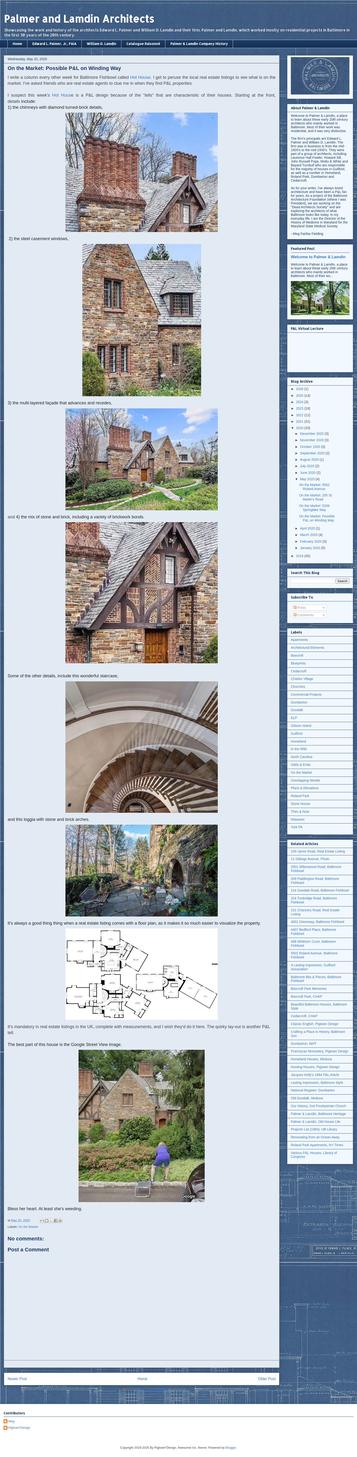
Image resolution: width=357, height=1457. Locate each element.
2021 (300, 421)
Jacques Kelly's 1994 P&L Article (315, 1075)
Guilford (296, 733)
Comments (304, 615)
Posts (300, 608)
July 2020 (307, 466)
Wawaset (297, 819)
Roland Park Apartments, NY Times (317, 1145)
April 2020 (308, 528)
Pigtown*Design (19, 1427)
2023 (300, 408)
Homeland (298, 741)
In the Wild (299, 749)
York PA (296, 827)
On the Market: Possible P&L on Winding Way (317, 518)
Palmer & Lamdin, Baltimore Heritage (318, 1114)
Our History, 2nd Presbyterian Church (318, 1106)
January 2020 (310, 548)
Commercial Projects (306, 694)
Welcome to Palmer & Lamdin (318, 257)
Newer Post (17, 1379)
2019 (300, 556)
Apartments (299, 640)
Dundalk (297, 710)
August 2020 (310, 459)
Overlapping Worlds (305, 780)
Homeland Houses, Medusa (311, 1059)
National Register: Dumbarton (313, 1090)
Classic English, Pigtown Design (314, 1024)
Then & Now (300, 811)
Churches (298, 687)
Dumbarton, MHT (303, 1044)
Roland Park (300, 796)
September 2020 (312, 453)
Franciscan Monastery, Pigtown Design (319, 1051)
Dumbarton (299, 702)
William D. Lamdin (101, 44)
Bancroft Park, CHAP (306, 996)
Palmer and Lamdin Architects (79, 18)
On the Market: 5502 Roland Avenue (314, 487)
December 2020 (312, 434)
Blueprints (298, 663)
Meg (11, 1421)
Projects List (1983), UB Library (314, 1129)
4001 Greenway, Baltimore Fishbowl (317, 922)
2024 (300, 402)
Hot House (140, 77)
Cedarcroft (298, 671)
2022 (300, 415)
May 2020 (307, 479)
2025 (300, 395)
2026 (300, 389)
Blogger (231, 1447)
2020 (300, 428)
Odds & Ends (301, 765)
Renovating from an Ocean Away (315, 1137)
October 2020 (310, 447)
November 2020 (312, 440)
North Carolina (301, 757)
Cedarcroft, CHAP (304, 1016)
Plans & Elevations (305, 788)
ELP (294, 718)
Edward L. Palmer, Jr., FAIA (54, 44)
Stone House (300, 804)
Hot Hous (61, 95)
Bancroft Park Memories (309, 989)
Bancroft (297, 655)
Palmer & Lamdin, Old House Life (315, 1122)
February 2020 (311, 541)
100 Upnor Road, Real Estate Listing (318, 851)
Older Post (267, 1379)
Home (17, 44)
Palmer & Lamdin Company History (199, 44)
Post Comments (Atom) (151, 1391)
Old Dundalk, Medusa (307, 1098)
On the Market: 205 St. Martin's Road (316, 497)
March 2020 (309, 535)
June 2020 (308, 473)
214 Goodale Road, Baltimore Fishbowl (320, 890)
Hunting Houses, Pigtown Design (315, 1067)
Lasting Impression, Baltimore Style (317, 1083)
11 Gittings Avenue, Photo (310, 859)
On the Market (28, 1227)
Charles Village (302, 679)
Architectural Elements (307, 647)
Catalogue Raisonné (143, 44)
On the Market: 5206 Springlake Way (314, 508)
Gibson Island (301, 726)
